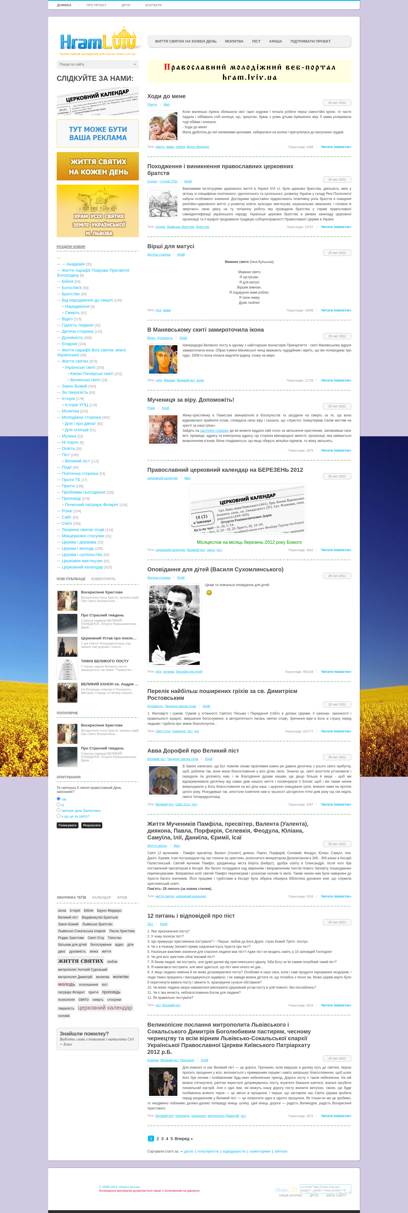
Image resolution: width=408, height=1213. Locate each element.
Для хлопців (77, 429)
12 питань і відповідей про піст (191, 916)
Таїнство (114, 938)
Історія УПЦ (76, 404)
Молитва (234, 41)
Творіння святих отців (83, 529)
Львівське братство (97, 924)
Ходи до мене (166, 96)
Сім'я (67, 523)
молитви (121, 976)
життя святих (80, 960)
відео (119, 945)
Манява (169, 380)
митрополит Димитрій (75, 977)
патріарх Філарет (71, 992)
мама (170, 146)
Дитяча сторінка (78, 331)
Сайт (67, 517)
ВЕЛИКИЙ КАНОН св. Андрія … (110, 684)
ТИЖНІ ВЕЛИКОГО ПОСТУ (105, 661)
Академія (76, 264)
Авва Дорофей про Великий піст (193, 750)
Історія (68, 398)
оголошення (88, 985)
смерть (97, 1000)
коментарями (260, 1151)
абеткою (281, 1151)
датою (189, 1151)
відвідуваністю (234, 1151)
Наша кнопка (290, 1195)
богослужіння (100, 945)
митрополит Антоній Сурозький (82, 970)
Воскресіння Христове (102, 592)
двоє (61, 951)
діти (130, 945)
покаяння (179, 731)
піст (105, 985)
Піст (66, 454)
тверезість (66, 1008)
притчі (93, 992)
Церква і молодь (78, 548)
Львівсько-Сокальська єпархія (81, 931)
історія (75, 911)
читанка (168, 671)
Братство (71, 293)
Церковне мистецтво (82, 560)
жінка (94, 951)
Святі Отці (96, 938)
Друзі (126, 5)
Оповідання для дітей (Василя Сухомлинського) (215, 569)
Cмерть (72, 312)
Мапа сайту (336, 1195)
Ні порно (70, 442)
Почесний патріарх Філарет (91, 504)
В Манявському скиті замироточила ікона (205, 330)
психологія (66, 1000)
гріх (196, 731)
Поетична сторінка (80, 473)
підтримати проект (311, 41)
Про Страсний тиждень (102, 615)
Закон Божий (74, 386)
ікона (62, 911)
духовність (77, 951)
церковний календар (105, 1007)
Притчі (68, 485)
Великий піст (77, 460)
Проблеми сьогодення (83, 492)
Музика (69, 435)
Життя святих (75, 361)
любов (112, 962)
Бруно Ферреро (109, 911)
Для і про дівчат (80, 423)
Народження (77, 306)
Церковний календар (82, 567)
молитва (102, 977)
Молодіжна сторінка (81, 417)
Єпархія (69, 343)
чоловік (64, 1016)
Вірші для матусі (170, 246)
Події (67, 467)
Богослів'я (72, 287)
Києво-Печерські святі (91, 373)
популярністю (208, 1151)
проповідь (111, 992)
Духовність (72, 337)
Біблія (67, 281)
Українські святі (80, 367)
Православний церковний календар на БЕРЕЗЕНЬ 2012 (225, 470)
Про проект (96, 5)
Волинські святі (85, 379)
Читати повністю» (336, 147)
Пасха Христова (122, 931)
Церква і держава (79, 542)
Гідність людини (78, 325)
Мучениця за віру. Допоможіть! (190, 400)
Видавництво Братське (100, 917)
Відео (67, 318)
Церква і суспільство (82, 554)
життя (106, 951)
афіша (275, 41)
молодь (66, 984)
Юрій (188, 181)
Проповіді (71, 498)
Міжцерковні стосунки (83, 535)
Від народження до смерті (87, 300)
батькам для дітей (72, 945)
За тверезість (75, 392)
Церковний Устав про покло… (109, 638)
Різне (67, 510)
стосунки (114, 1000)
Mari (166, 104)
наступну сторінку (214, 431)
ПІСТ (256, 41)
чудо (159, 380)
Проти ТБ (71, 479)
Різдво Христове (71, 938)
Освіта (68, 448)
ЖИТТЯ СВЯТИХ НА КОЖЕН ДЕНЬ (185, 41)
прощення (198, 1115)
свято (83, 999)
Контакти (153, 5)
